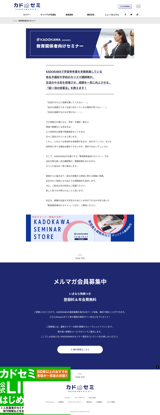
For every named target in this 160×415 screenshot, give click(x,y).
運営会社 (90, 402)
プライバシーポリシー (75, 402)
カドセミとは (46, 402)
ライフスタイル (79, 398)
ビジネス (66, 398)
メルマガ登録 (114, 402)
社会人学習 (93, 398)
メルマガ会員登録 (117, 6)
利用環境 (101, 402)
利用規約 (59, 402)
